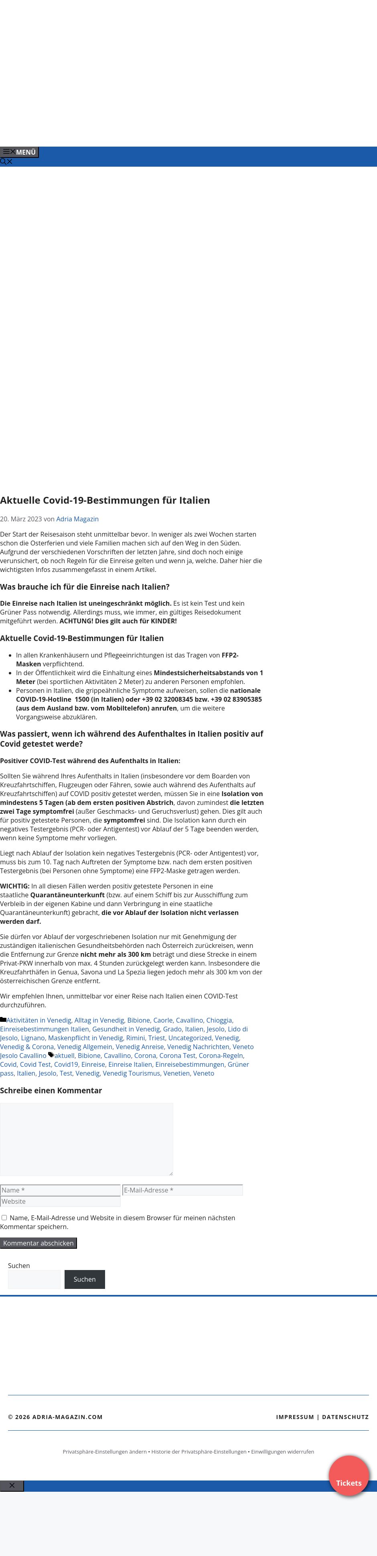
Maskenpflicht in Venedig (85, 1037)
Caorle (162, 1020)
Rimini (135, 1037)
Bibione (138, 1020)
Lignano (33, 1037)
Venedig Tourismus (131, 1073)
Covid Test (35, 1064)
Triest (156, 1037)
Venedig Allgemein (85, 1046)
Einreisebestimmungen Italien (44, 1029)
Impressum (295, 1417)
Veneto (204, 1073)
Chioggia (219, 1020)
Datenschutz (345, 1417)
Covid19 (66, 1064)
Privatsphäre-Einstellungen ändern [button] (104, 1451)
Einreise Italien (130, 1064)
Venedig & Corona (27, 1046)
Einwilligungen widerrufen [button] (282, 1451)
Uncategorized (190, 1037)
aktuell (65, 1055)
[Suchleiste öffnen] (6, 162)
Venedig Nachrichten (198, 1046)
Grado (172, 1029)
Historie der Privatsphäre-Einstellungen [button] (199, 1451)
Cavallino (189, 1020)
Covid (8, 1064)
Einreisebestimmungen (190, 1064)
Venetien (177, 1073)
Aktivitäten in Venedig (38, 1020)
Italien (194, 1029)
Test (66, 1073)
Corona (145, 1055)
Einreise (93, 1064)
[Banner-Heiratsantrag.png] (162, 131)
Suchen (19, 1265)
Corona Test (178, 1055)
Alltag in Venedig (99, 1020)
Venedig (227, 1037)
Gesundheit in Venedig (126, 1029)
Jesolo (216, 1029)
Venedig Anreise (140, 1046)
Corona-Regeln (221, 1055)
